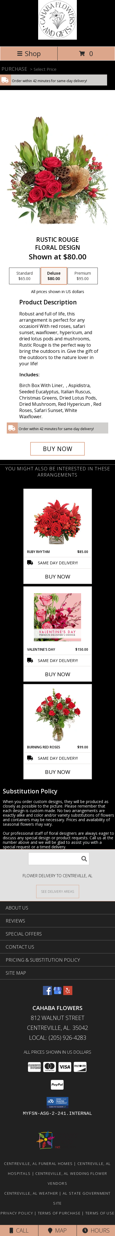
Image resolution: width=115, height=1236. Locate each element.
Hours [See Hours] (96, 1230)
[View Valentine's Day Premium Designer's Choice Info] (57, 617)
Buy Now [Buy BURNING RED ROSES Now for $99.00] (57, 772)
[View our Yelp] (67, 993)
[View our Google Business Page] (57, 993)
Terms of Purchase (59, 1213)
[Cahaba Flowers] (57, 38)
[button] (57, 1102)
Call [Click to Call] (19, 1230)
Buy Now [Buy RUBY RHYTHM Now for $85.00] (57, 576)
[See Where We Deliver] (57, 891)
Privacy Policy (17, 1213)
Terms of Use (100, 1213)
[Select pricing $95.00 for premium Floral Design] (82, 276)
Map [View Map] (57, 1230)
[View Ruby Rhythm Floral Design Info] (57, 519)
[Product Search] (58, 858)
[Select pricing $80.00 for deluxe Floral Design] (53, 276)
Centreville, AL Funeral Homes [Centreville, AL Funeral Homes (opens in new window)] (38, 1163)
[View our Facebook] (47, 993)
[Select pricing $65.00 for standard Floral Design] (24, 276)
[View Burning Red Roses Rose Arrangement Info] (57, 714)
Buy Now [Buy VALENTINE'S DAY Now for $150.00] (57, 674)
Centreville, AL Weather (31, 1193)
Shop (29, 53)
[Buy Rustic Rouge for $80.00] (57, 449)
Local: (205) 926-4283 (57, 1037)
